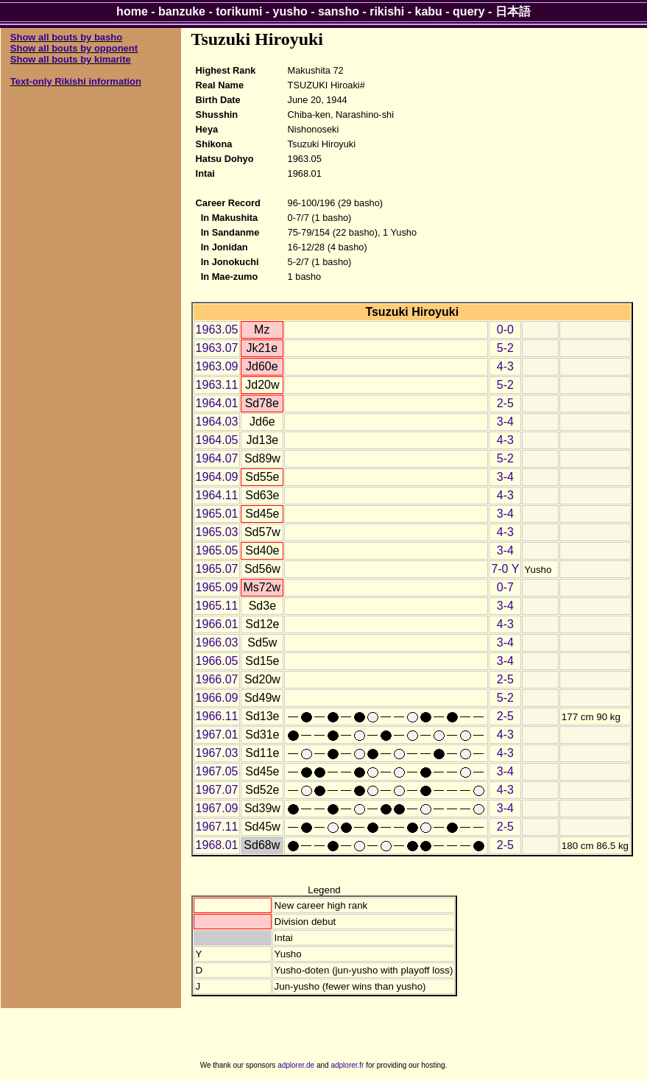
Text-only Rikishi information (75, 81)
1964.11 (217, 495)
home (132, 11)
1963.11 (217, 384)
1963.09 (217, 366)
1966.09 (217, 697)
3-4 (505, 421)
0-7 (505, 587)
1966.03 (217, 642)
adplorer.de (295, 1065)
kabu (428, 11)
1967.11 (217, 826)
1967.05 (217, 771)
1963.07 (217, 348)
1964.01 (217, 403)
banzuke (181, 11)
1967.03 (217, 753)
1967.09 (217, 808)
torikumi (239, 11)
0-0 (505, 329)
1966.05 (217, 661)
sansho (338, 11)
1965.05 (217, 550)
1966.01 (217, 624)
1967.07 (217, 790)
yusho (290, 11)
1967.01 (217, 734)
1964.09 (217, 477)
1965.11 (217, 605)
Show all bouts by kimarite (70, 59)
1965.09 (217, 587)
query (469, 11)
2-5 (505, 403)
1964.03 (217, 421)
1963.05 (217, 329)
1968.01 (217, 845)
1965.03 (217, 532)
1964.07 (217, 458)
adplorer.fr (347, 1065)
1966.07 (217, 679)
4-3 (505, 366)
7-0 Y (505, 569)
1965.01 (217, 513)
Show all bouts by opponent (74, 48)
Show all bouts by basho (66, 37)
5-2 (505, 348)
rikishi (387, 11)
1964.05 (217, 440)
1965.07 (217, 569)
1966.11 (217, 716)
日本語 (513, 11)
